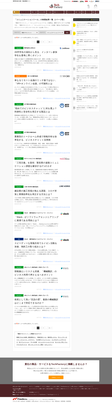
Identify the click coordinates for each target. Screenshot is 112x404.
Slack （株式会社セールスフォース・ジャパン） (38, 213)
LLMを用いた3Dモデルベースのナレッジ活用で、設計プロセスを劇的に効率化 (87, 68)
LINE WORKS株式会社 (31, 186)
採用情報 (63, 401)
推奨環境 (68, 401)
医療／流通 (78, 12)
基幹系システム (52, 337)
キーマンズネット (33, 394)
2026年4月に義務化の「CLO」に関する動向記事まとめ (87, 33)
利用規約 (81, 386)
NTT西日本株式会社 (30, 104)
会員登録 (37, 386)
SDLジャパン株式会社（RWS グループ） (36, 267)
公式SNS (23, 401)
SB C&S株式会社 (33, 76)
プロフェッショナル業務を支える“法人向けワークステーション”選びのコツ (87, 25)
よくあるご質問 (55, 386)
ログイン (31, 386)
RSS (53, 401)
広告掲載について (33, 392)
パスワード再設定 (45, 386)
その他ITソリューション (43, 339)
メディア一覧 (16, 401)
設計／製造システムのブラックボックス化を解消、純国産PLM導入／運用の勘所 (87, 42)
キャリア (88, 12)
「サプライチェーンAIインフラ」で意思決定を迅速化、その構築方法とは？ (87, 108)
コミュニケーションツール (62, 70)
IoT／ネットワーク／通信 (35, 344)
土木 (97, 12)
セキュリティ (48, 344)
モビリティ (70, 12)
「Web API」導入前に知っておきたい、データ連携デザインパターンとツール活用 (87, 88)
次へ (50, 41)
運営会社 (57, 401)
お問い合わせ (74, 386)
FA (65, 12)
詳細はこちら (56, 377)
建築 (93, 12)
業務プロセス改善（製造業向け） (26, 337)
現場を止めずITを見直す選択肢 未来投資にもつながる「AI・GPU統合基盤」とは (87, 78)
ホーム (17, 12)
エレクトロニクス (25, 12)
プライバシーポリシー (45, 401)
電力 (83, 12)
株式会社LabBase (29, 48)
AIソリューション (24, 342)
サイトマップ (88, 386)
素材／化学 (34, 12)
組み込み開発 (42, 12)
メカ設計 (50, 12)
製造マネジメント (58, 12)
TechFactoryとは (65, 386)
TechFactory (16, 15)
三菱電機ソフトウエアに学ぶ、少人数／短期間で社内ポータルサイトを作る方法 (87, 58)
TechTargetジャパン (52, 394)
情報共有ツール (42, 337)
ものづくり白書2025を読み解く (87, 50)
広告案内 (28, 401)
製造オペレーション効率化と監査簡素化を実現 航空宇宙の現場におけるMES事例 (87, 98)
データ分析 (34, 342)
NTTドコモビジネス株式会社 (32, 158)
